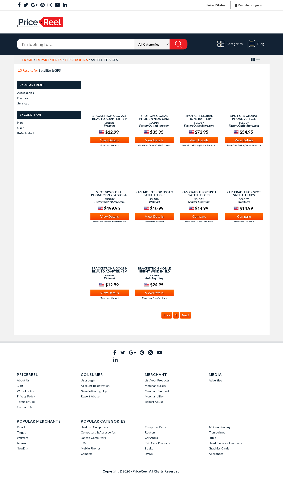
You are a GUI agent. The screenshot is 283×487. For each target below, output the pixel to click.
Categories (230, 44)
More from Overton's (244, 221)
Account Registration (95, 385)
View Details (109, 140)
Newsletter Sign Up (94, 391)
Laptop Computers (93, 437)
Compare (199, 216)
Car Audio (151, 437)
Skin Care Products (157, 443)
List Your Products (157, 380)
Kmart (21, 427)
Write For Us (25, 391)
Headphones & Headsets (225, 443)
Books (149, 448)
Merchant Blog (154, 396)
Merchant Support (157, 391)
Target (21, 432)
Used (20, 128)
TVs (83, 443)
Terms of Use (26, 401)
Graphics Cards (219, 448)
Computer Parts (155, 427)
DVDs (149, 453)
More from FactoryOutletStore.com (154, 145)
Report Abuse (90, 396)
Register (244, 5)
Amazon (22, 443)
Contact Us (24, 407)
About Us (23, 380)
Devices (22, 98)
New (20, 122)
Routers (150, 432)
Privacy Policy (26, 396)
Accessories (25, 92)
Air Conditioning (220, 427)
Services (23, 103)
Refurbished (25, 133)
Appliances (216, 453)
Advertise (215, 380)
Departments (49, 60)
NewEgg (22, 448)
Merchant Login (155, 385)
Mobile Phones (91, 448)
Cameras (87, 453)
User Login (88, 380)
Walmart (22, 437)
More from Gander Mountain (199, 221)
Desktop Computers (94, 427)
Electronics (76, 60)
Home (27, 60)
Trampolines (217, 432)
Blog (256, 44)
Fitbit (212, 437)
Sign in (257, 5)
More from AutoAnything (154, 298)
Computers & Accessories (98, 432)
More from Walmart (109, 145)
